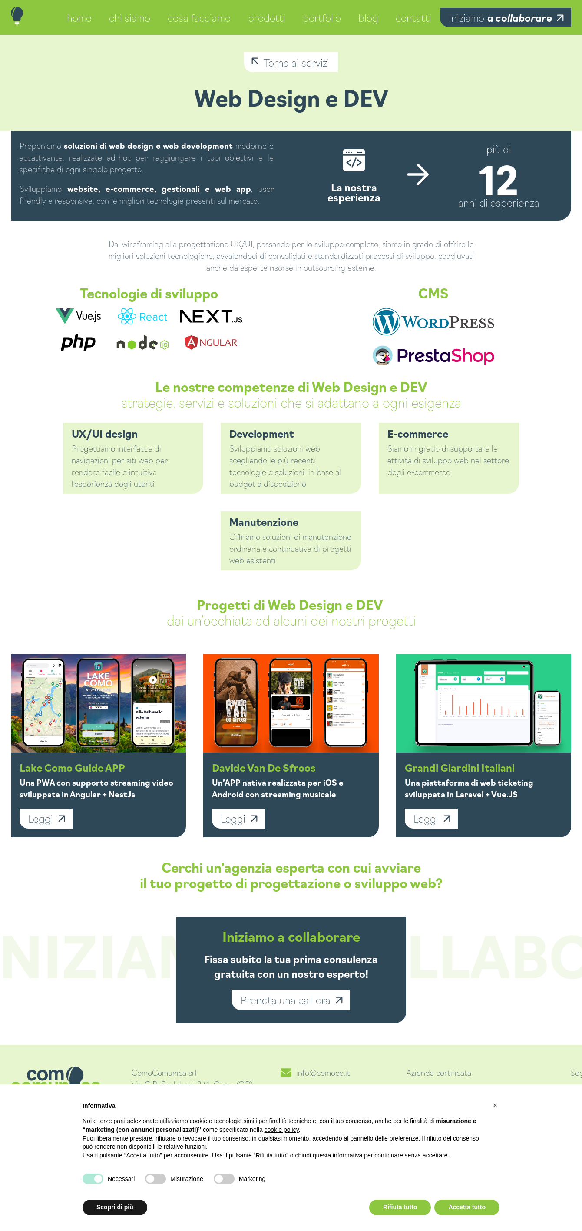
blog (368, 17)
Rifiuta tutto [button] (400, 1207)
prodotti (266, 17)
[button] (495, 1105)
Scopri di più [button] (114, 1207)
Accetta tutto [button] (467, 1207)
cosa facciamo (199, 17)
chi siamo (129, 17)
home (79, 17)
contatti (413, 17)
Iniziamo (500, 17)
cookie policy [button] (282, 1129)
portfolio (322, 17)
